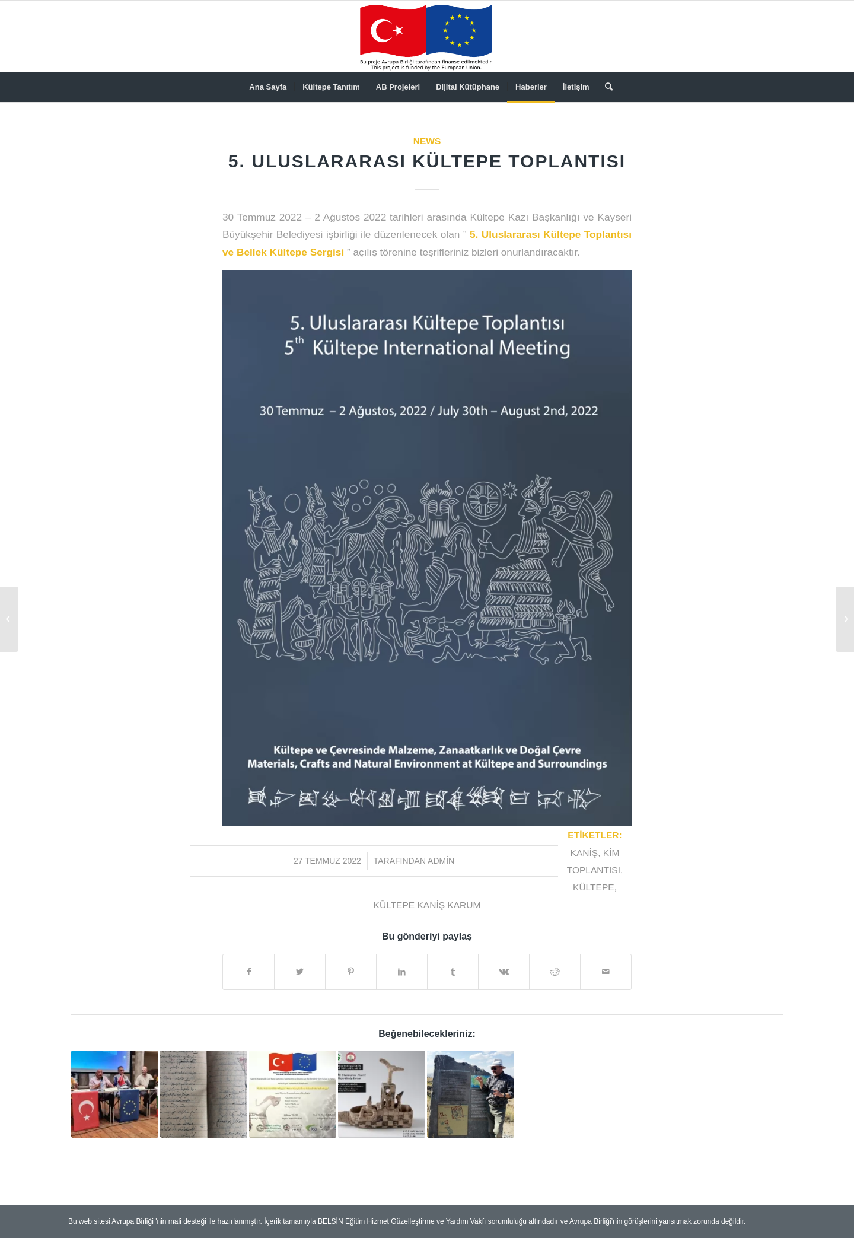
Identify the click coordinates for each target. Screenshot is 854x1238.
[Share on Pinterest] (351, 971)
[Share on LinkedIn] (402, 971)
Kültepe (593, 887)
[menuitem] (267, 87)
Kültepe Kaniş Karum (427, 905)
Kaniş (584, 853)
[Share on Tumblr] (453, 971)
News (427, 141)
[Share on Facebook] (248, 971)
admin (441, 860)
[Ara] (605, 87)
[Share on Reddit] (555, 971)
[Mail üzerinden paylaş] (606, 971)
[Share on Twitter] (300, 971)
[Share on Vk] (504, 971)
